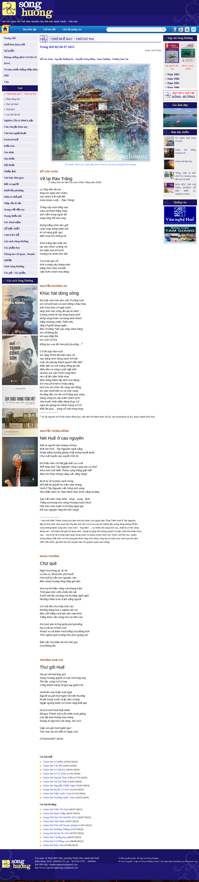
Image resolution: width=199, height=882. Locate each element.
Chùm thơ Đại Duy (183, 161)
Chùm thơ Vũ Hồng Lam (56, 841)
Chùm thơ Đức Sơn (53, 845)
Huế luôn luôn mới (14, 44)
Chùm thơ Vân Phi (52, 765)
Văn (6, 81)
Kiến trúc (9, 145)
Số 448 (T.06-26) (172, 67)
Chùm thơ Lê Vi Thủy (54, 773)
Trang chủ (10, 38)
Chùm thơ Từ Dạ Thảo (55, 781)
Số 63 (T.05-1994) (188, 67)
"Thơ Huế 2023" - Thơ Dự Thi (21, 93)
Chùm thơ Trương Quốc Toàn (59, 797)
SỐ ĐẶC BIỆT (12, 228)
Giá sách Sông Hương (16, 241)
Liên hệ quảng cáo (71, 29)
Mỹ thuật (9, 164)
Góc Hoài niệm (12, 222)
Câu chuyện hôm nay (16, 126)
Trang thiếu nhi (12, 215)
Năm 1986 (173, 87)
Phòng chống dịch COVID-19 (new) (20, 60)
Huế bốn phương (14, 190)
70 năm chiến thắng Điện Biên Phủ (21, 72)
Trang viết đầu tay (14, 209)
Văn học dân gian (14, 177)
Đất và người (11, 184)
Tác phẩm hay (12, 247)
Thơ (20, 88)
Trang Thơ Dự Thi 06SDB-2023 (60, 817)
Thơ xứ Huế (12, 104)
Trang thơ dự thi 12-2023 (56, 789)
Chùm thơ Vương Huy (55, 837)
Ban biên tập (29, 29)
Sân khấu (9, 158)
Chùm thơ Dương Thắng (56, 829)
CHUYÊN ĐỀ (11, 234)
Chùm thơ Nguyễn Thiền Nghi (59, 785)
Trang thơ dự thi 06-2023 (56, 833)
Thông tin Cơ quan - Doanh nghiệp (19, 257)
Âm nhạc (9, 152)
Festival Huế (11, 139)
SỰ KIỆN (9, 50)
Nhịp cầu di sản (12, 203)
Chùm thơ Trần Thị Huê (55, 809)
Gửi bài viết (49, 29)
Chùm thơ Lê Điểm (53, 761)
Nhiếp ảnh (10, 171)
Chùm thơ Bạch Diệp (54, 813)
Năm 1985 (173, 83)
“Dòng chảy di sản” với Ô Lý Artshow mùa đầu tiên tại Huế (185, 176)
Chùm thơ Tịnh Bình (53, 821)
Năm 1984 (173, 78)
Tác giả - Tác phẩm (14, 272)
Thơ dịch (10, 109)
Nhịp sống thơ (13, 99)
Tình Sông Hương (14, 266)
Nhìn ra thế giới (13, 196)
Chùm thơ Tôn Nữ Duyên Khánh (60, 825)
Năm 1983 (173, 74)
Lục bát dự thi (13, 114)
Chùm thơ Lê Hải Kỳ (54, 769)
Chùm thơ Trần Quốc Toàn (57, 793)
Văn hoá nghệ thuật (15, 133)
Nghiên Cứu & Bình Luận (18, 120)
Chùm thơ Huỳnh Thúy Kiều (58, 777)
